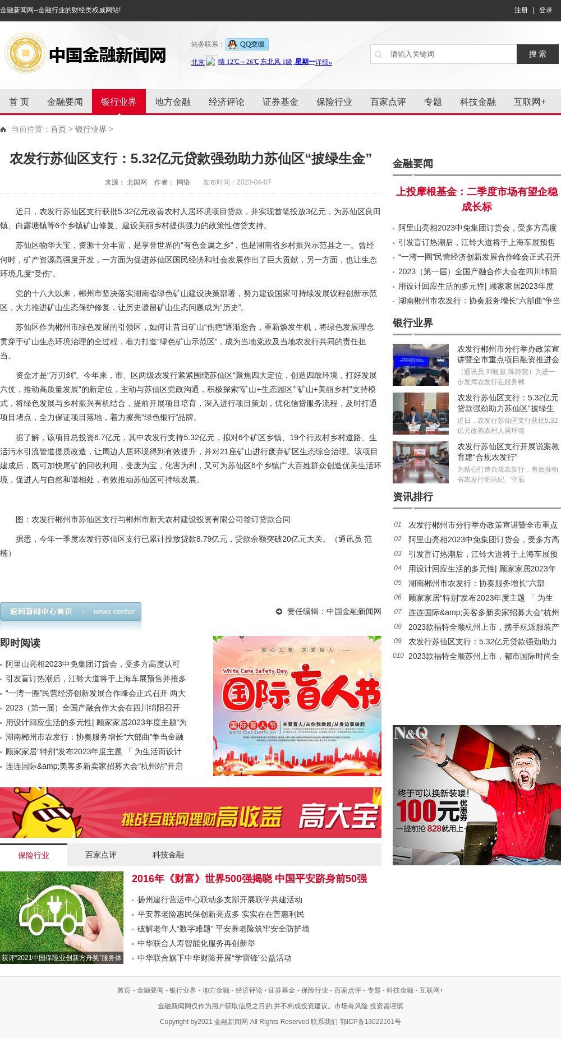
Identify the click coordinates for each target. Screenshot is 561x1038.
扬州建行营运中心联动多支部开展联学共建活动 (219, 899)
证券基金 (280, 102)
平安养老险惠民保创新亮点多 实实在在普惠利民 (221, 914)
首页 (58, 128)
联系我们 (324, 1022)
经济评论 (227, 102)
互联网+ (530, 102)
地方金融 (173, 102)
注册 (521, 10)
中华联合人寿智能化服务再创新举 (196, 943)
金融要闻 (65, 102)
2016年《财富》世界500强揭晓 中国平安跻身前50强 (249, 878)
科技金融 (478, 102)
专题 (433, 102)
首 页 (19, 102)
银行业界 (119, 102)
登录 (546, 10)
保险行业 (334, 102)
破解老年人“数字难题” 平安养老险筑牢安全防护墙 (223, 928)
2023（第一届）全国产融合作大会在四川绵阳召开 (93, 707)
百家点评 (388, 102)
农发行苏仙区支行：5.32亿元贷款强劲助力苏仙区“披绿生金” (508, 408)
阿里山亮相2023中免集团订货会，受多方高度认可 (93, 663)
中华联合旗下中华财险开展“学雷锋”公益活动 (214, 957)
